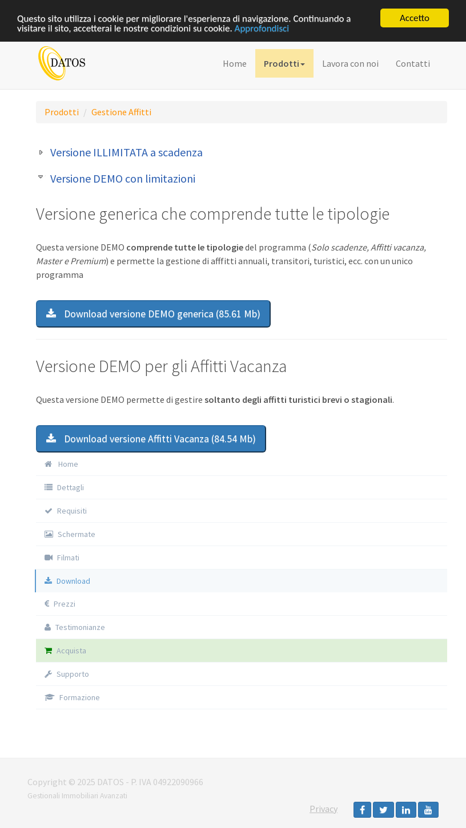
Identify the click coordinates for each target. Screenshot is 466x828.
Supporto (67, 673)
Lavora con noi (350, 63)
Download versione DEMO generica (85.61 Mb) (153, 313)
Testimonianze (75, 626)
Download (67, 580)
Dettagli (64, 487)
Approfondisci (262, 28)
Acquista (65, 650)
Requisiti (66, 510)
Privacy (324, 808)
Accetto (414, 18)
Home (235, 63)
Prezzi (60, 603)
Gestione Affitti (121, 112)
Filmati (62, 557)
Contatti (413, 63)
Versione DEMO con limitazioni (122, 178)
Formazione (72, 697)
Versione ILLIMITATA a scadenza (126, 152)
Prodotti (62, 112)
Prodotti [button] (284, 63)
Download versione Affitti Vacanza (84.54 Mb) (151, 438)
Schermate (70, 533)
